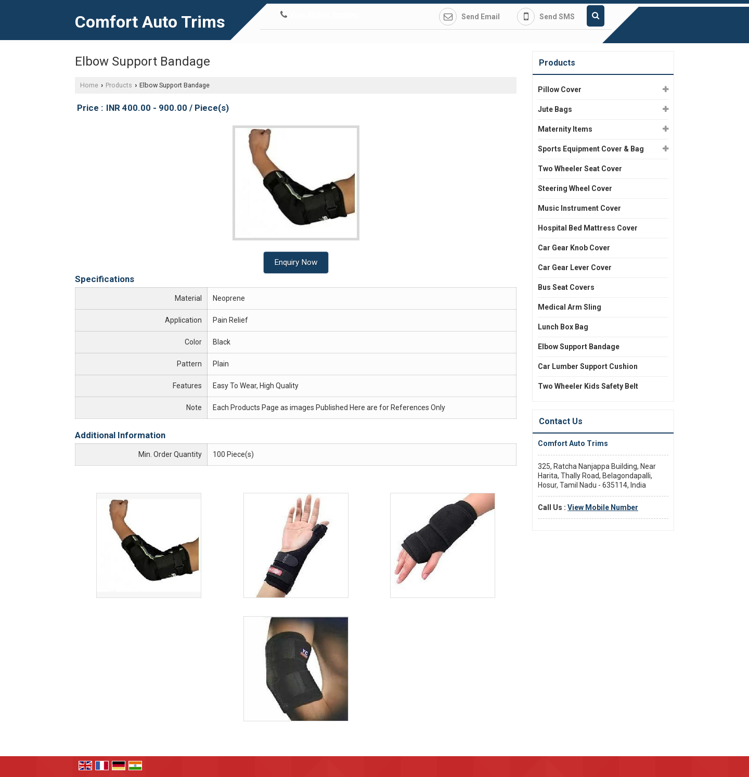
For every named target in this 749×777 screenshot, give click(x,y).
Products (119, 85)
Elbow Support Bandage (578, 346)
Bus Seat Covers (566, 287)
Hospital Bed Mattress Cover (588, 228)
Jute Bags (555, 109)
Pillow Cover (560, 89)
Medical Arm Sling (569, 307)
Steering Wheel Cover (575, 188)
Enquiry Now (296, 262)
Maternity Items (565, 129)
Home (89, 85)
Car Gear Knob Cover (574, 248)
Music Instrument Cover (579, 208)
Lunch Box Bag (563, 327)
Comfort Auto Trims (150, 22)
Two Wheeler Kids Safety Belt (588, 386)
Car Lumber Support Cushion (588, 366)
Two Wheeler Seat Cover (580, 168)
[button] (324, 14)
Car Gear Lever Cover (575, 267)
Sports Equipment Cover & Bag (591, 149)
